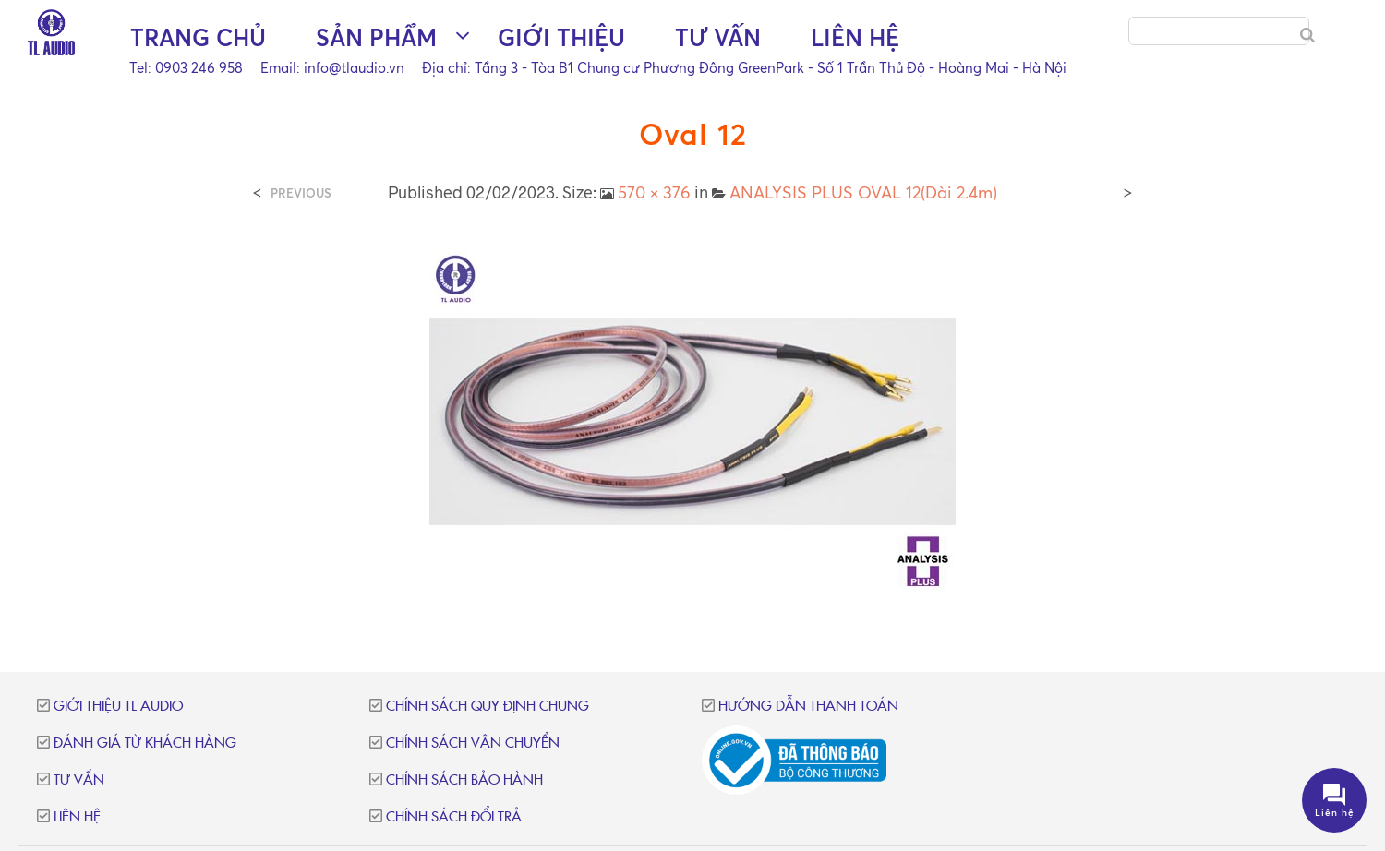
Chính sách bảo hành (464, 780)
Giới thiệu (561, 37)
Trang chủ (198, 37)
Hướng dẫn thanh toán (808, 706)
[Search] (1307, 35)
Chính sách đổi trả (454, 817)
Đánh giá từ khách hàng (145, 743)
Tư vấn (718, 37)
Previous (301, 193)
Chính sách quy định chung (487, 706)
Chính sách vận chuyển (473, 743)
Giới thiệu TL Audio (118, 706)
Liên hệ (855, 37)
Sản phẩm (376, 37)
